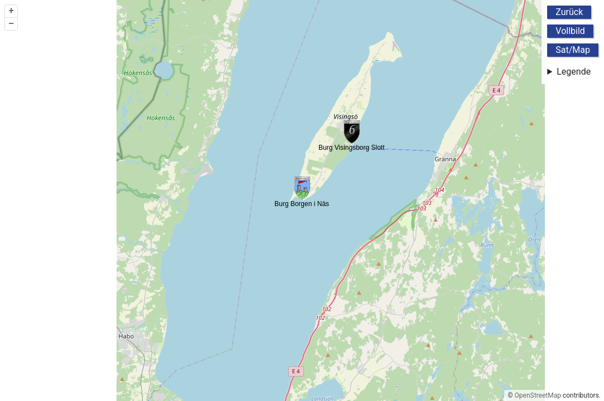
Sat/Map (572, 50)
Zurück (569, 12)
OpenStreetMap (538, 395)
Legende (574, 71)
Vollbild (570, 31)
